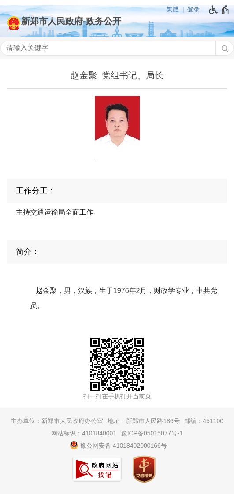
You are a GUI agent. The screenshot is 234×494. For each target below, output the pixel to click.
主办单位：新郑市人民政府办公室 (57, 420)
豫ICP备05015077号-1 (152, 433)
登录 (193, 9)
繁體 (173, 9)
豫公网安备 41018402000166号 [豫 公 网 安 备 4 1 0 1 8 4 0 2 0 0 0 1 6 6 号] (118, 445)
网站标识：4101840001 (83, 433)
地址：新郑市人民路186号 (143, 420)
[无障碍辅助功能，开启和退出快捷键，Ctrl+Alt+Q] (219, 9)
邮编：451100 (203, 420)
